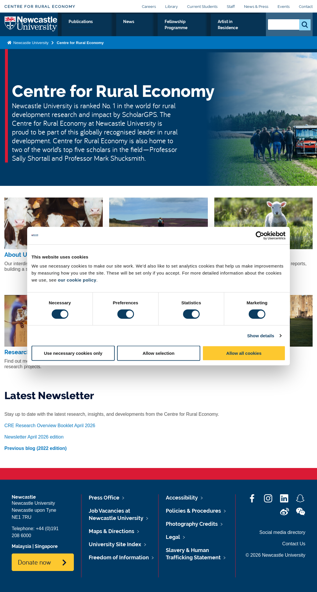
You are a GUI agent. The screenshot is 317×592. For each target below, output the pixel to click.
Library (171, 6)
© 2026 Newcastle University (275, 555)
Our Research (97, 32)
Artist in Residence (241, 32)
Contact (306, 6)
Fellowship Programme (196, 32)
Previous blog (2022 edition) (35, 448)
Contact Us (293, 543)
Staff (231, 6)
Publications (131, 28)
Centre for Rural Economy (39, 6)
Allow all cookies (244, 353)
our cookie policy (77, 279)
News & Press (256, 6)
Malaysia (21, 546)
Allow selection (158, 353)
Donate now (34, 562)
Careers (149, 6)
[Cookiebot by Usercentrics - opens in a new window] (259, 235)
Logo (31, 30)
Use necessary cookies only (73, 353)
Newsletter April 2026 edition (34, 436)
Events (284, 6)
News (161, 28)
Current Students (202, 6)
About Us (69, 32)
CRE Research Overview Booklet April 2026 (49, 425)
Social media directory (282, 532)
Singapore (46, 546)
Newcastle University (30, 55)
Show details (260, 335)
